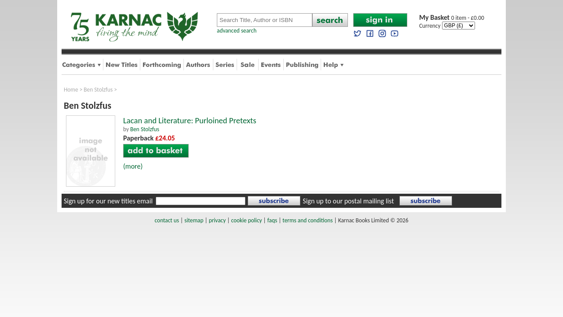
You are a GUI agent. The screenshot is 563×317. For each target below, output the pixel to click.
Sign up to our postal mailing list (348, 201)
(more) (133, 166)
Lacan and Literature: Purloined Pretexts (189, 120)
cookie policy (246, 220)
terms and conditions (307, 220)
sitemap (193, 220)
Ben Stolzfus (98, 89)
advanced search (236, 30)
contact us (167, 220)
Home (71, 89)
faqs (272, 220)
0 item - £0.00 (451, 18)
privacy (217, 220)
